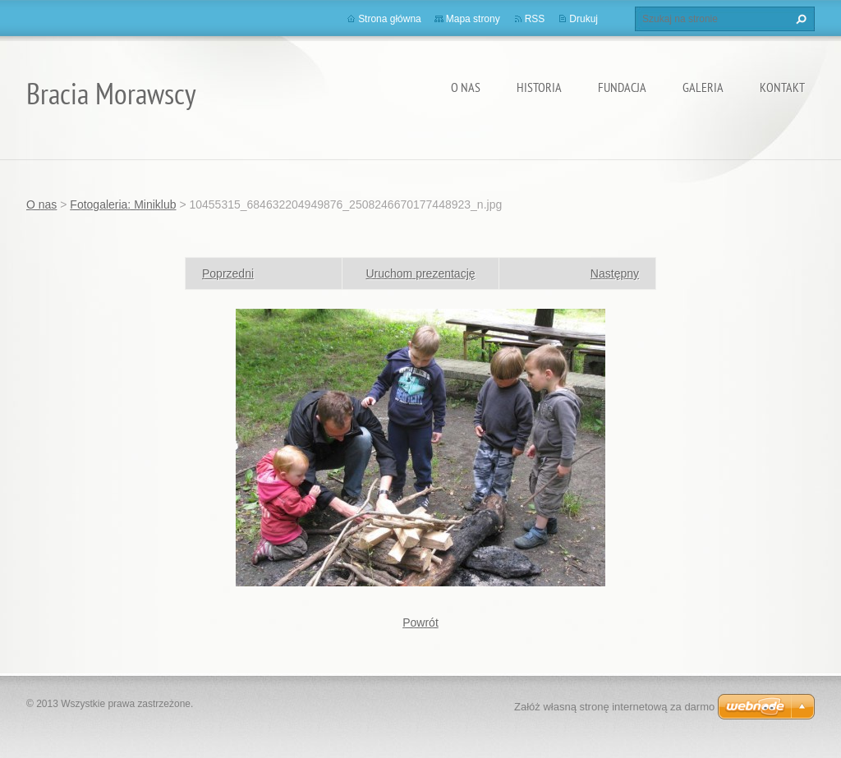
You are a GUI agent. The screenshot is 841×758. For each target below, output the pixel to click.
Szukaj (799, 19)
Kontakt (782, 87)
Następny (615, 273)
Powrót (420, 622)
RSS (535, 19)
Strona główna (389, 19)
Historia (539, 87)
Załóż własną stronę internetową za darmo (614, 707)
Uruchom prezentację (420, 273)
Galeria (703, 87)
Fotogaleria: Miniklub (123, 204)
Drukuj (583, 19)
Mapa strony (473, 19)
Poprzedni (228, 273)
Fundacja (622, 87)
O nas (465, 87)
